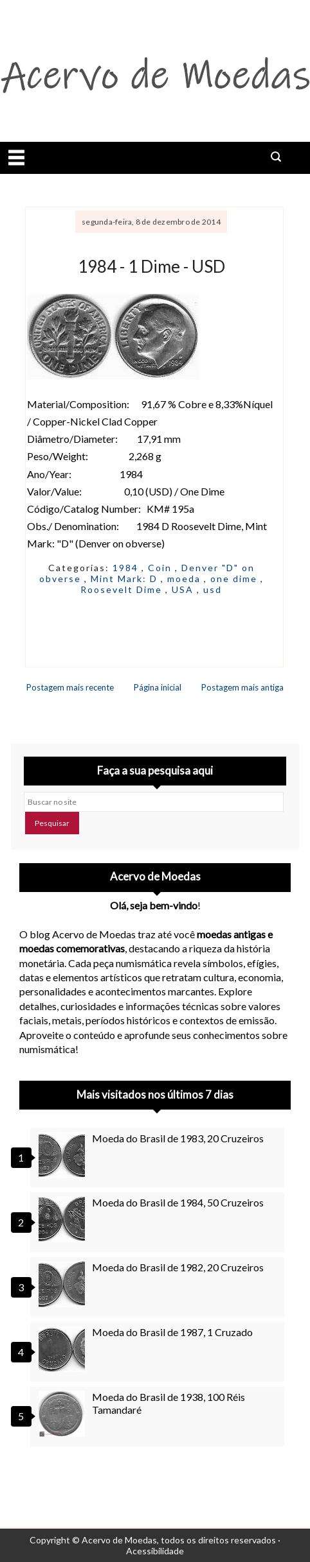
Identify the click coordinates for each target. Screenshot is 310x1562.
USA (184, 589)
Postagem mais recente (70, 687)
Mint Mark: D (126, 578)
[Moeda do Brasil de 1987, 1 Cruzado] (64, 1349)
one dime (235, 578)
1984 (127, 567)
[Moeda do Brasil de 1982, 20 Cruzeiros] (64, 1284)
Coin (161, 567)
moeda (185, 578)
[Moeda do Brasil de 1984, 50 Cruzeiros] (64, 1219)
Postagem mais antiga (242, 687)
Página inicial (157, 687)
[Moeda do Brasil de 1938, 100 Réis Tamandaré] (64, 1414)
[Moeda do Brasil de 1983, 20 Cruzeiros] (64, 1155)
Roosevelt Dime (122, 589)
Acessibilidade (155, 1550)
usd (212, 589)
